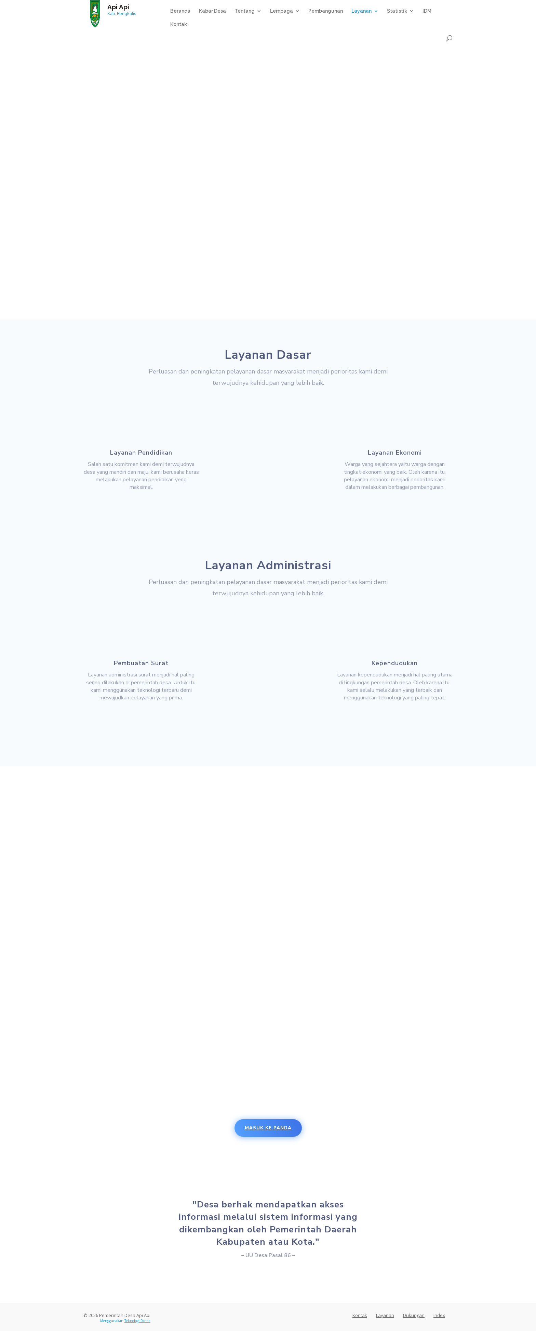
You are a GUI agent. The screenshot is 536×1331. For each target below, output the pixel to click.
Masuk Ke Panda (268, 1128)
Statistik (397, 11)
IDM (427, 11)
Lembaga (281, 11)
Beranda (180, 11)
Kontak (178, 24)
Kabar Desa (212, 11)
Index (439, 1315)
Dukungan (414, 1315)
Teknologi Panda (137, 1320)
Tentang (244, 11)
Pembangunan (325, 11)
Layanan (361, 11)
